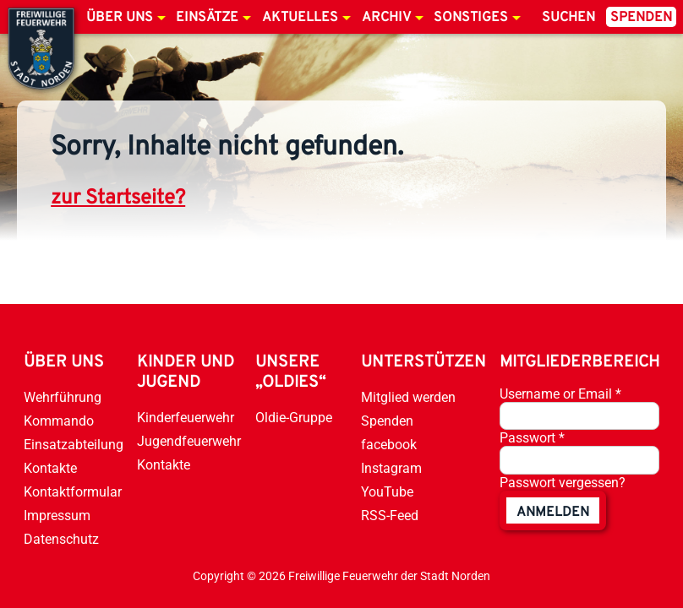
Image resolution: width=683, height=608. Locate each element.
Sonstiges (471, 17)
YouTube (387, 492)
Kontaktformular (73, 492)
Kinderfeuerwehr (185, 418)
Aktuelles (300, 17)
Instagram (391, 468)
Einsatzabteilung (73, 445)
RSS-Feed (389, 516)
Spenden (641, 17)
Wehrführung (62, 397)
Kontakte (50, 468)
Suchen (568, 17)
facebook (389, 445)
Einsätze (207, 17)
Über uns (119, 17)
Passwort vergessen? (563, 483)
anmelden (552, 512)
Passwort (532, 438)
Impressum (57, 516)
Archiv (386, 17)
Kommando (59, 421)
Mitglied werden (408, 397)
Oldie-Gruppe (293, 418)
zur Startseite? (118, 198)
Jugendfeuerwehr (189, 441)
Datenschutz (61, 539)
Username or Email (560, 394)
